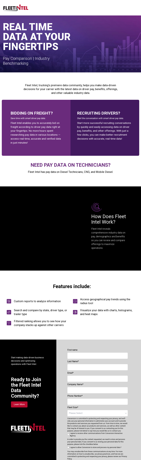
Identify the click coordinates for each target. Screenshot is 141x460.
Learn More (19, 386)
